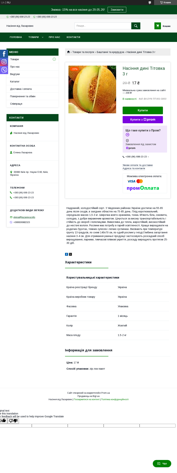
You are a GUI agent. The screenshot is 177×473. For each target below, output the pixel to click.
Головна (16, 37)
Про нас (54, 37)
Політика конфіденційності (115, 399)
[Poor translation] (13, 421)
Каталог (15, 81)
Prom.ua (105, 393)
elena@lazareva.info (24, 217)
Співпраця (16, 103)
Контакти (73, 37)
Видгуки (15, 74)
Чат (162, 463)
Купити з (142, 119)
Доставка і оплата (21, 88)
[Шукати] (135, 25)
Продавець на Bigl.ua (88, 396)
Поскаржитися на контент (87, 399)
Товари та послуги (83, 52)
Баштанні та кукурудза (110, 52)
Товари (33, 37)
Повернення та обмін (22, 96)
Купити (143, 110)
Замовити (117, 9)
